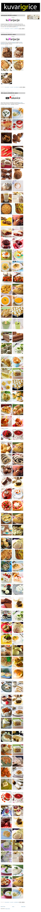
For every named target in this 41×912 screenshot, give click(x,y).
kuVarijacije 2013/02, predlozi (9, 15)
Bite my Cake (20, 102)
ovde (17, 26)
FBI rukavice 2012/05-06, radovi (9, 93)
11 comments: (16, 28)
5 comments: (16, 902)
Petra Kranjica (18, 59)
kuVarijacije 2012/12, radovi (8, 34)
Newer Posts (3, 906)
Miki (6, 59)
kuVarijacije (14, 42)
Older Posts (23, 906)
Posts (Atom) (7, 908)
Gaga (7, 72)
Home (13, 906)
